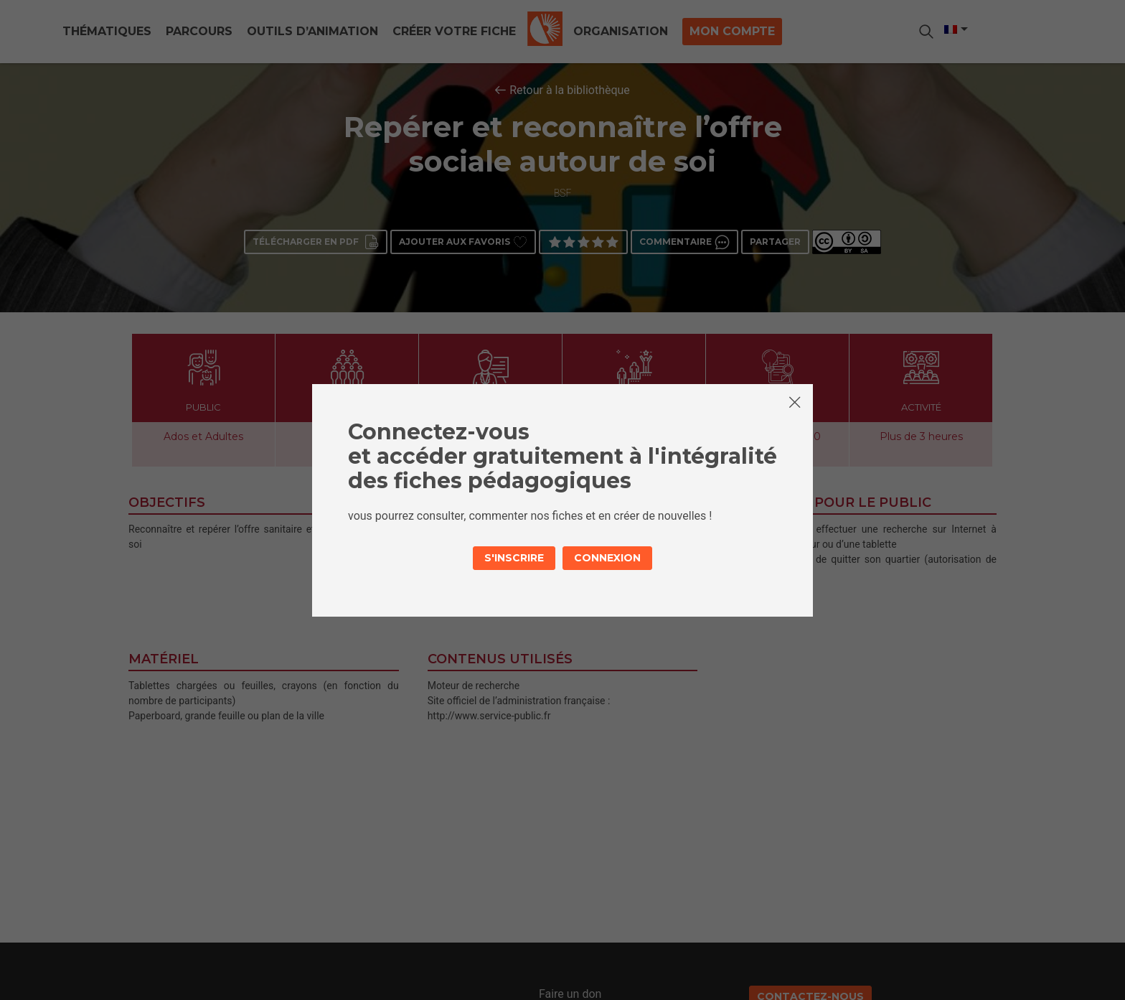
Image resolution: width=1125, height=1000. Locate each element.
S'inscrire (514, 557)
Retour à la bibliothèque (569, 90)
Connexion (607, 557)
